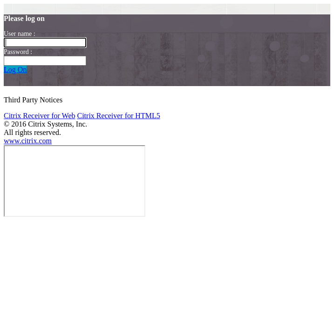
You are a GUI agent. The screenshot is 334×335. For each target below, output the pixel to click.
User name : (19, 33)
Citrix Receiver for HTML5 (118, 116)
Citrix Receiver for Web (39, 116)
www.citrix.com (28, 141)
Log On (15, 70)
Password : (18, 51)
